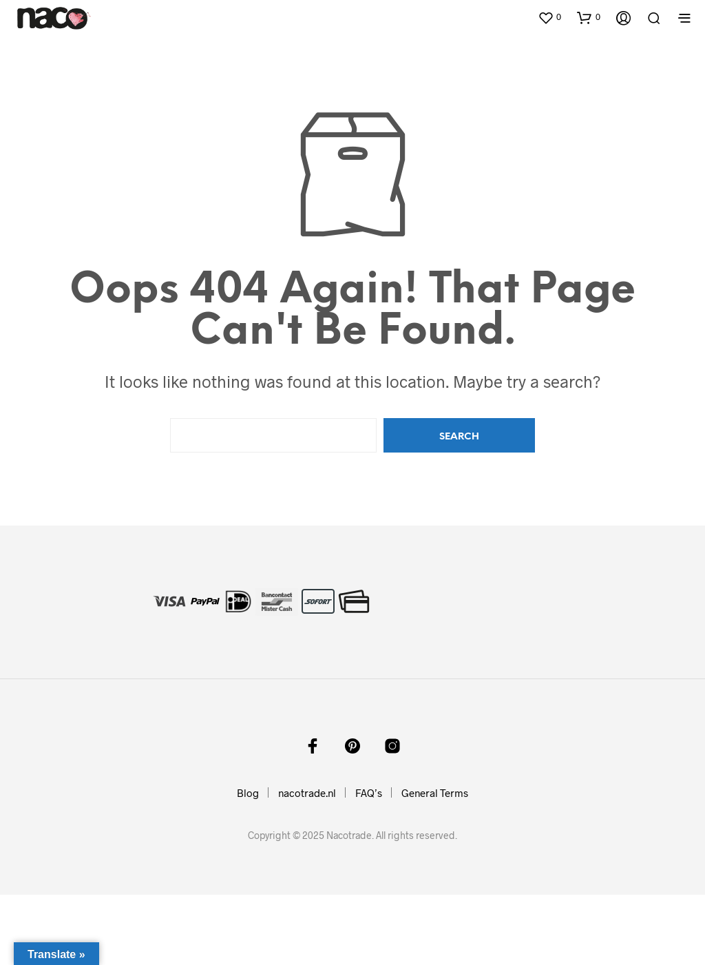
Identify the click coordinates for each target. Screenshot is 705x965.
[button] (549, 17)
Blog (248, 793)
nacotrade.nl (307, 793)
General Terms (434, 793)
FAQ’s (368, 793)
